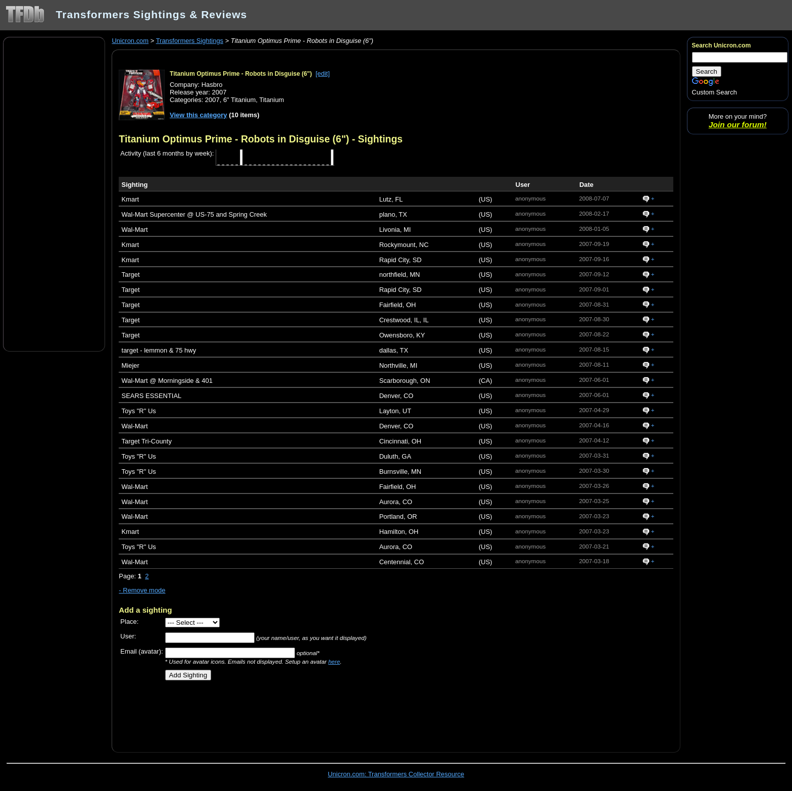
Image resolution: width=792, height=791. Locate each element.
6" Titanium (239, 100)
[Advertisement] (54, 193)
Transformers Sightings (189, 40)
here (334, 661)
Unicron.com (130, 40)
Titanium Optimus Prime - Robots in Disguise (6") (241, 73)
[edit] (323, 73)
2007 (212, 100)
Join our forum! (738, 124)
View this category (198, 115)
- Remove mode (142, 590)
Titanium (271, 100)
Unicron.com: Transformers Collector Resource (396, 774)
